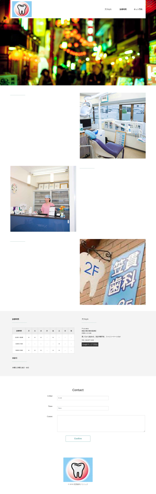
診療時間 (123, 9)
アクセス (108, 9)
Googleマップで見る (90, 344)
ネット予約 (138, 9)
